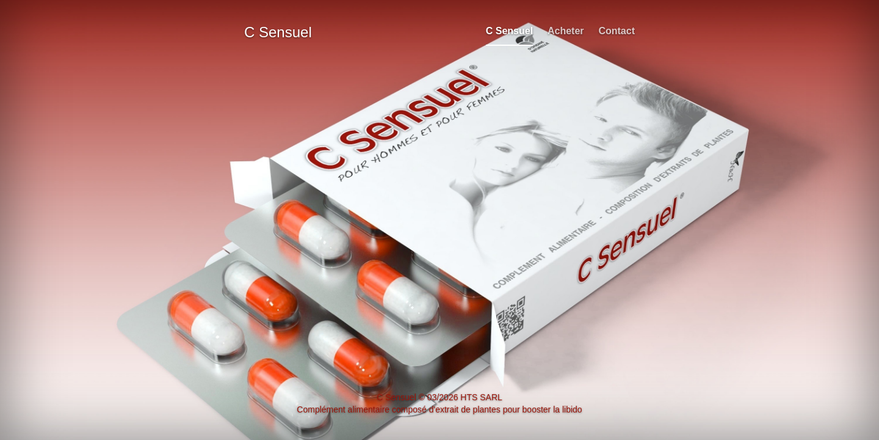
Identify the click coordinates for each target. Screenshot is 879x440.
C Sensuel (509, 31)
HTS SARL (481, 397)
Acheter (566, 31)
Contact (616, 31)
